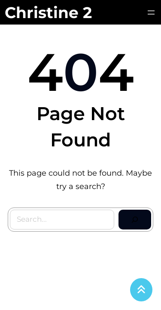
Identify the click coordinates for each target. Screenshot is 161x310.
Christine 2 (48, 12)
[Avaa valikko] (151, 12)
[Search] (134, 219)
